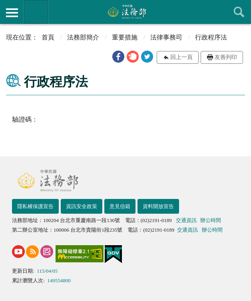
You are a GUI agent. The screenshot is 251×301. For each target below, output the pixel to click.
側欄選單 (12, 12)
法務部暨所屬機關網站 (36, 12)
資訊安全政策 (81, 206)
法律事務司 (166, 37)
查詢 (239, 12)
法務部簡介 (83, 37)
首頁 (48, 37)
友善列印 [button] (226, 57)
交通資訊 (186, 220)
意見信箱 (120, 206)
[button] (118, 57)
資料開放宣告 (158, 206)
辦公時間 (210, 220)
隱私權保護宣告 (35, 206)
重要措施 (124, 37)
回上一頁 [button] (181, 57)
